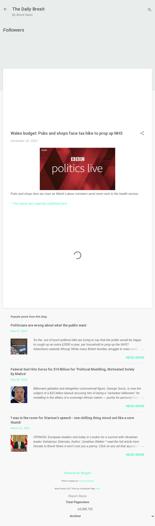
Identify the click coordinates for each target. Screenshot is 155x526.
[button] (142, 133)
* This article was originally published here (39, 203)
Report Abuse (77, 496)
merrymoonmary (86, 481)
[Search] (149, 10)
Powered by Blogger (77, 473)
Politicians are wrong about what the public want (48, 325)
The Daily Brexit (28, 9)
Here (98, 488)
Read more (135, 357)
